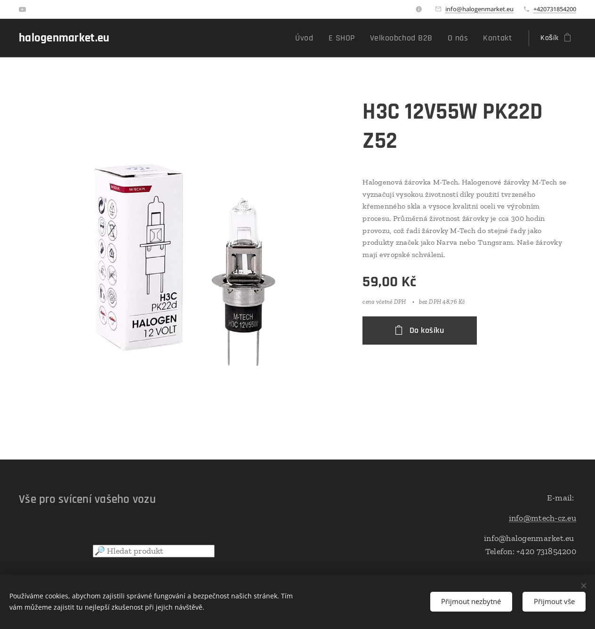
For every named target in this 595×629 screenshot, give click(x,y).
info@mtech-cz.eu (542, 518)
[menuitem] (323, 38)
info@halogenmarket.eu (479, 9)
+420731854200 (554, 9)
